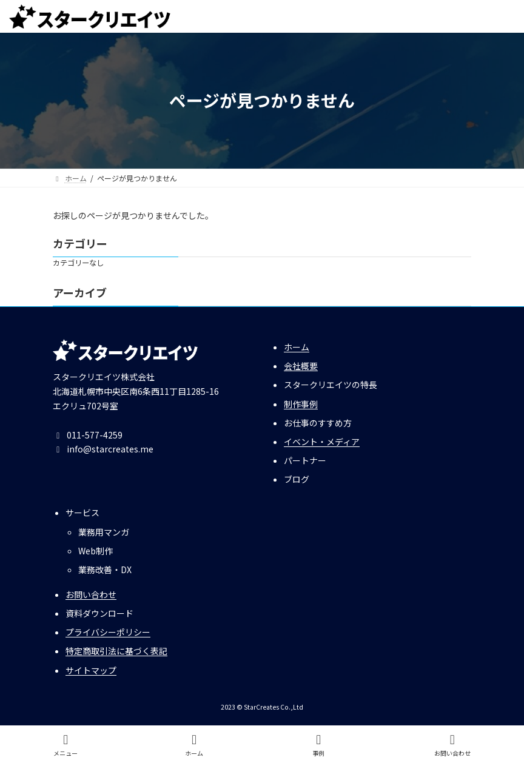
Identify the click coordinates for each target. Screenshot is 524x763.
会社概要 (301, 366)
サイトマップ (91, 670)
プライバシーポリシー (108, 632)
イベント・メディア (322, 441)
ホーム (296, 347)
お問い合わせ (91, 594)
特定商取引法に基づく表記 (116, 651)
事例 (319, 745)
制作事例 (301, 404)
